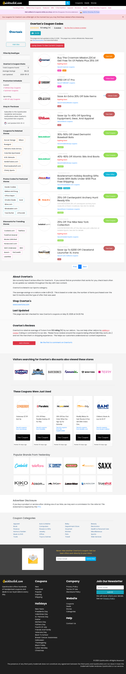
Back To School (41, 635)
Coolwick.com (9, 231)
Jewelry (42, 531)
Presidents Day (41, 611)
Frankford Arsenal (10, 235)
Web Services (96, 537)
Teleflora (21, 231)
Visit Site (15, 44)
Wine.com (8, 204)
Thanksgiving (40, 642)
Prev (75, 266)
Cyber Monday (41, 648)
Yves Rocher (9, 213)
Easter (38, 619)
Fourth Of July (41, 627)
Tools (15, 537)
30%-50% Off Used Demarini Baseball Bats (74, 136)
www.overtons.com (21, 304)
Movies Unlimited (10, 239)
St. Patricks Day (41, 616)
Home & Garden (19, 531)
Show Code (112, 96)
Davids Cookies (10, 187)
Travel (67, 537)
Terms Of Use (72, 589)
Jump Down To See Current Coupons (47, 45)
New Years (39, 609)
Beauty (94, 524)
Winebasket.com (11, 209)
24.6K (35, 33)
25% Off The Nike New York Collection (73, 223)
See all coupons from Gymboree (21, 428)
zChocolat (21, 213)
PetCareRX (17, 252)
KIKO (21, 248)
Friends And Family (43, 629)
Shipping (38, 597)
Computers (43, 526)
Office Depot (10, 196)
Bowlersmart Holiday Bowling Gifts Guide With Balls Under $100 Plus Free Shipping (77, 178)
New (37, 586)
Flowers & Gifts (45, 529)
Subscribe (91, 559)
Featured (46, 8)
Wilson (21, 140)
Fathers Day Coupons (33, 8)
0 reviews (57, 28)
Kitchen (68, 531)
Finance (16, 529)
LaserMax (7, 257)
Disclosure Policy (73, 592)
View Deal (110, 78)
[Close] (123, 17)
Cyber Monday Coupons (97, 8)
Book (15, 526)
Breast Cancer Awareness (46, 637)
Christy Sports (9, 170)
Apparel (70, 8)
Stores (93, 3)
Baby (67, 524)
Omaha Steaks (10, 200)
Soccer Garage (9, 140)
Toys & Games (45, 537)
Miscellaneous (96, 531)
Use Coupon (110, 133)
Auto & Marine (44, 524)
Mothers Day (40, 622)
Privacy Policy (109, 598)
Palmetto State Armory (13, 149)
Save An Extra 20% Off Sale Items (76, 96)
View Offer (110, 174)
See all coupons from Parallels (41, 428)
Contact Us (71, 623)
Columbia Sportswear (12, 153)
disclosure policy (38, 40)
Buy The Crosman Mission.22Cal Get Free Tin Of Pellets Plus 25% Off (77, 59)
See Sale (109, 114)
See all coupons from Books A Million (102, 428)
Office (41, 534)
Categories (71, 611)
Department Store (72, 526)
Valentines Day (41, 614)
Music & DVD (18, 534)
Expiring (38, 594)
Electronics (95, 526)
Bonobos (78, 8)
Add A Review (24, 343)
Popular (38, 592)
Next (85, 266)
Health (85, 8)
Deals (86, 3)
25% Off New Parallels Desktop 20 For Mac (43, 419)
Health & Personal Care (100, 529)
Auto (109, 8)
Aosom (6, 252)
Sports (93, 534)
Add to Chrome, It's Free (89, 12)
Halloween (39, 640)
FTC (39, 507)
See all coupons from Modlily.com (82, 428)
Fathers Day (40, 624)
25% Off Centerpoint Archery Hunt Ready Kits (77, 199)
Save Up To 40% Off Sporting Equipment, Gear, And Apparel (75, 117)
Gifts (52, 8)
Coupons (79, 3)
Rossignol (7, 144)
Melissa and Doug (11, 191)
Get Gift (109, 56)
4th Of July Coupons (12, 99)
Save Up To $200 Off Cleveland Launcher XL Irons (75, 251)
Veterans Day (41, 632)
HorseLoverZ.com (10, 244)
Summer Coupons (11, 91)
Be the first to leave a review (75, 28)
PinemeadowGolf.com (12, 166)
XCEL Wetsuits (9, 157)
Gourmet (68, 529)
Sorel (21, 200)
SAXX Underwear (10, 248)
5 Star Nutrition (61, 8)
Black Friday (40, 645)
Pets (67, 534)
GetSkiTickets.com (11, 162)
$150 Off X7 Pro (66, 80)
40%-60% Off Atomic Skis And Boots (78, 156)
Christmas (39, 650)
